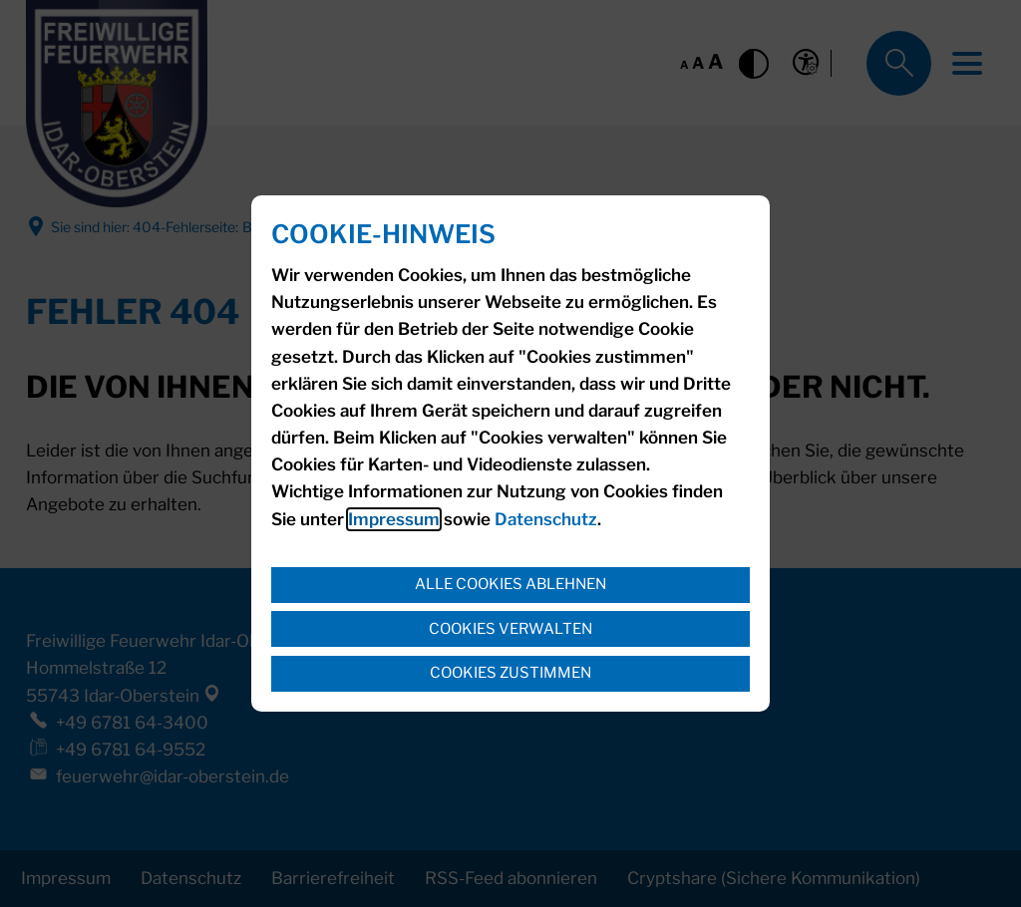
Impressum (394, 519)
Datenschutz (546, 519)
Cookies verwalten (510, 629)
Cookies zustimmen (510, 673)
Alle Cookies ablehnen (510, 584)
